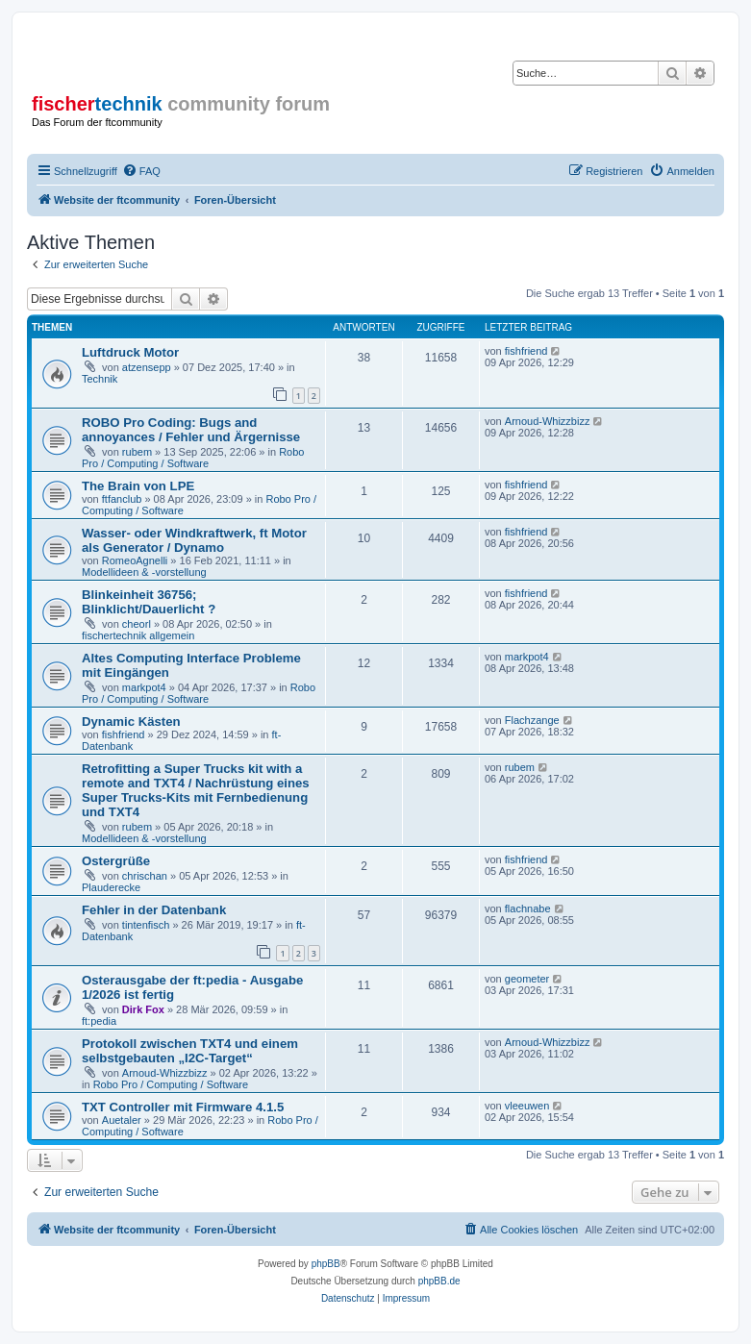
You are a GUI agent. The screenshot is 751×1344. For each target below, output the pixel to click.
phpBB (326, 1263)
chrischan (144, 876)
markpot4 (144, 687)
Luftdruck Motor (130, 352)
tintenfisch (146, 925)
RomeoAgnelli (134, 560)
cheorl (136, 624)
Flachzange (532, 720)
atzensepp (146, 367)
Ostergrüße (116, 861)
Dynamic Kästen (131, 721)
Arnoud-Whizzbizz (547, 421)
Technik (99, 379)
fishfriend (526, 351)
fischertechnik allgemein (138, 635)
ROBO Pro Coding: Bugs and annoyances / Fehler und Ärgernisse (191, 429)
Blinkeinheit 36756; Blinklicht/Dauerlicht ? (148, 601)
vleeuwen (527, 1105)
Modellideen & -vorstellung (144, 572)
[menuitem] (141, 171)
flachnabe (528, 908)
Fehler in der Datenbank (154, 910)
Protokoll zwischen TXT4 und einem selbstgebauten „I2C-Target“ (190, 1050)
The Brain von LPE (138, 486)
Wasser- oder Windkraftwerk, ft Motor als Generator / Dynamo (194, 540)
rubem (137, 452)
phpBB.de (439, 1281)
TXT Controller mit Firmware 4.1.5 (183, 1107)
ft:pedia (99, 1021)
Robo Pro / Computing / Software (193, 457)
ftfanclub (122, 499)
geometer (527, 978)
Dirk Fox (143, 1009)
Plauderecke (111, 887)
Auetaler (121, 1120)
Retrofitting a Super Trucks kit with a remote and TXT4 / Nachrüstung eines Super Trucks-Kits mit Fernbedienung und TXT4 (196, 790)
